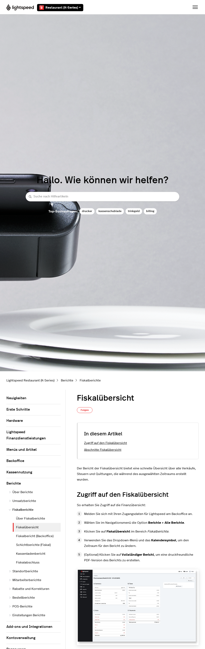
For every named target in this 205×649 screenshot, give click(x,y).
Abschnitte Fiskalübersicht (102, 449)
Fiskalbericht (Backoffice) (34, 536)
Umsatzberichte (22, 501)
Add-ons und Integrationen (29, 627)
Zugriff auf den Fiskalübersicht (105, 443)
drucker (87, 211)
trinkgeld (134, 211)
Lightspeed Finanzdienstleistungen (26, 435)
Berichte (67, 380)
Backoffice (15, 461)
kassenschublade (110, 211)
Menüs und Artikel (21, 450)
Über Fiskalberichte (30, 518)
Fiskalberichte (90, 380)
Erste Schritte (18, 409)
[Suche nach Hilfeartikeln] (102, 197)
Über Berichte (21, 492)
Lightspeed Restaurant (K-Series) (30, 380)
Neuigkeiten (16, 398)
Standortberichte (23, 571)
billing (150, 211)
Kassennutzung (19, 472)
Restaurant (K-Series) (60, 7)
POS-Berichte (20, 606)
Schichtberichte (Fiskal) (33, 544)
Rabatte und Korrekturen (29, 588)
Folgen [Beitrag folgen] (85, 410)
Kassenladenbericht (30, 553)
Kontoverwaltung (20, 638)
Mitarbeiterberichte (25, 580)
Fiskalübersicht (27, 527)
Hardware (14, 421)
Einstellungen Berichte (27, 615)
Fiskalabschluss (27, 562)
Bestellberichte (22, 597)
